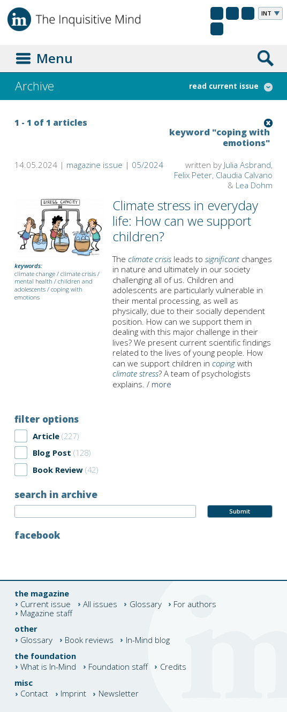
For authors (194, 604)
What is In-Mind (48, 666)
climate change (34, 274)
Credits (173, 666)
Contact (34, 694)
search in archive (55, 494)
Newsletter (119, 694)
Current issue (45, 604)
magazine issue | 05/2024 (114, 164)
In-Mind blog (148, 640)
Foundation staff (118, 666)
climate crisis (78, 274)
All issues (100, 604)
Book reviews (89, 640)
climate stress (135, 373)
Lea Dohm (254, 185)
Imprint (73, 694)
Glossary (146, 604)
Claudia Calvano (244, 175)
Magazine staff (46, 613)
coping (223, 363)
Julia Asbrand (247, 164)
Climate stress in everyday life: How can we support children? (185, 220)
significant (222, 259)
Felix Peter (193, 175)
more (161, 384)
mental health (33, 281)
